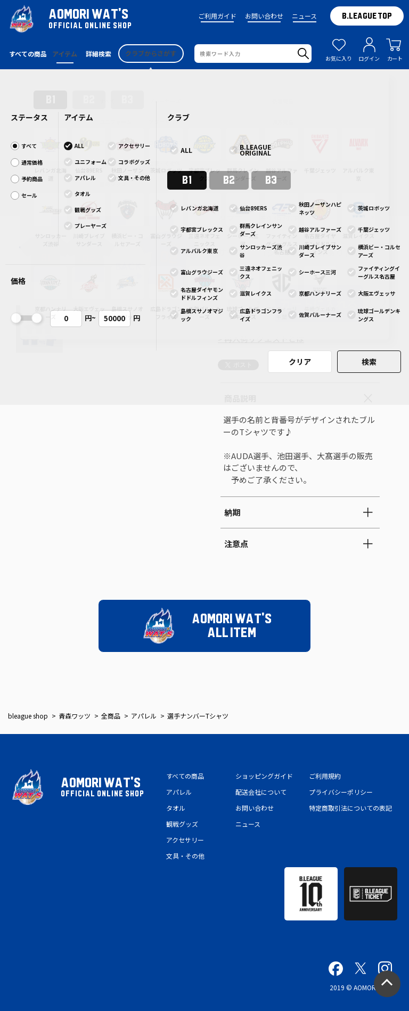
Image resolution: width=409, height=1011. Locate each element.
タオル (175, 807)
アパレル (179, 791)
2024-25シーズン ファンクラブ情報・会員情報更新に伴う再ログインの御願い (204, 80)
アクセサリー (185, 839)
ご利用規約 (325, 775)
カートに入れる (319, 304)
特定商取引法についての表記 (350, 807)
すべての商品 (185, 775)
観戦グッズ (182, 823)
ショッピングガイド (264, 775)
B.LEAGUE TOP (367, 16)
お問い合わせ (264, 15)
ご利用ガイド (217, 15)
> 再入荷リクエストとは (261, 338)
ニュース (304, 15)
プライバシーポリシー (341, 791)
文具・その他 (185, 855)
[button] (28, 201)
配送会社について (261, 791)
